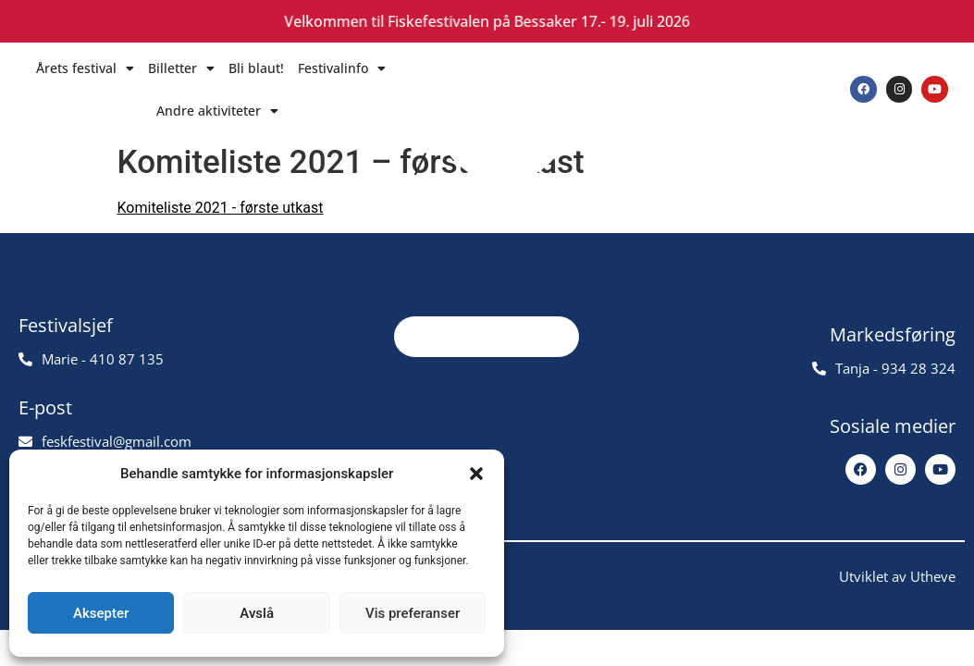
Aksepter (101, 613)
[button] (476, 473)
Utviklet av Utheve (897, 593)
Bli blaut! (256, 68)
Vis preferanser (412, 613)
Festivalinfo (342, 68)
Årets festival (85, 68)
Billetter (181, 68)
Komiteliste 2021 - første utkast (220, 207)
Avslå (257, 613)
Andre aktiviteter (217, 111)
